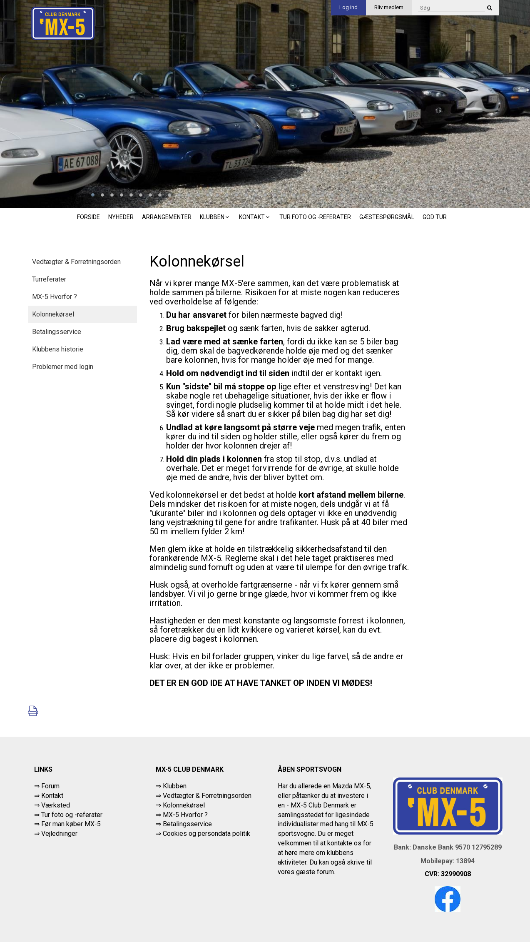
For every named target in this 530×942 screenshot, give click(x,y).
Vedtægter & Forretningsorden (76, 262)
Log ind (348, 7)
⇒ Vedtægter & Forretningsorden (203, 796)
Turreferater (49, 279)
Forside (88, 217)
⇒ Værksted (52, 805)
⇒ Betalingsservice (184, 824)
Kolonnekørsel (53, 314)
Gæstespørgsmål (386, 217)
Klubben (215, 217)
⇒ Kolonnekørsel (180, 805)
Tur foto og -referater (315, 217)
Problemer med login (62, 367)
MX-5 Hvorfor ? (54, 297)
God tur (435, 217)
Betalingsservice (56, 332)
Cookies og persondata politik (206, 833)
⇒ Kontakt (48, 796)
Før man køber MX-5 (71, 824)
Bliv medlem (388, 7)
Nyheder (121, 217)
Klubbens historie (57, 349)
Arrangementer (167, 217)
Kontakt (255, 217)
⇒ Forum (47, 786)
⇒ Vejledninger (55, 833)
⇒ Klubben (171, 786)
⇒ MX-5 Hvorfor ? (182, 815)
